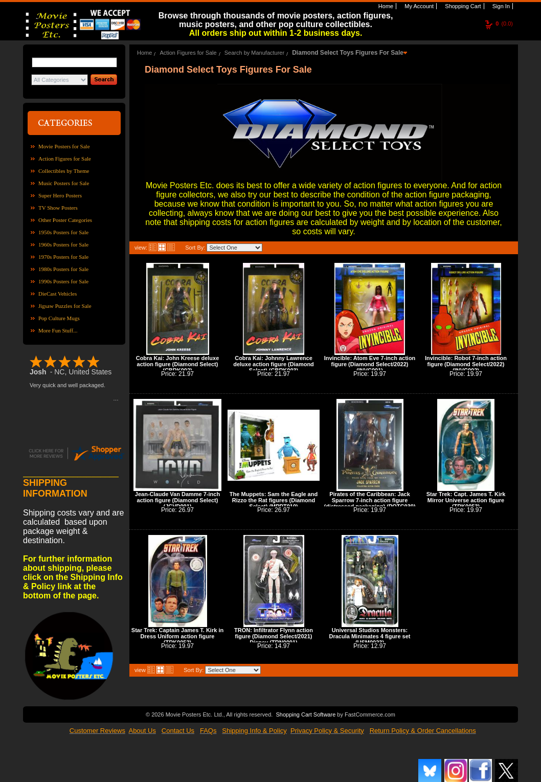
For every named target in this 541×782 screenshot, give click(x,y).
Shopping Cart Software (305, 714)
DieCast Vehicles (57, 294)
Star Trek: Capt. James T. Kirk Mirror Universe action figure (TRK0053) (466, 500)
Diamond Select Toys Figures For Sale (347, 52)
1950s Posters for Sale (63, 232)
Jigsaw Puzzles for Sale (65, 306)
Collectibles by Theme (63, 171)
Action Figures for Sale (64, 158)
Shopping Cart (462, 6)
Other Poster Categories (65, 220)
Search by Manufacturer (254, 53)
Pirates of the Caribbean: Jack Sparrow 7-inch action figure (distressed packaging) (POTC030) (369, 500)
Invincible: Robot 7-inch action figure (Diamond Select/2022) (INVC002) (466, 364)
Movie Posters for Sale (64, 146)
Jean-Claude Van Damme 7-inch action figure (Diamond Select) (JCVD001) (177, 500)
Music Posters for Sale (63, 183)
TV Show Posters (58, 208)
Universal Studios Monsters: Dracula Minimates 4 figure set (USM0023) (370, 636)
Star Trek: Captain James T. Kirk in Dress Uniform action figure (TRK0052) (177, 636)
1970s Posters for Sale (63, 257)
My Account (418, 6)
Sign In (500, 6)
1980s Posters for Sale (63, 269)
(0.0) (504, 23)
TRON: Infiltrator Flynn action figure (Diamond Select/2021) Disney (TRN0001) (273, 636)
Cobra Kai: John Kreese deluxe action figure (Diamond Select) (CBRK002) (177, 364)
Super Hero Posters (60, 195)
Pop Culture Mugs (59, 318)
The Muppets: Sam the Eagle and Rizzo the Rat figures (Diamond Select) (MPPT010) (274, 500)
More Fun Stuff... (58, 330)
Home (385, 6)
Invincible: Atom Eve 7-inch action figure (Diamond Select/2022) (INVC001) (370, 364)
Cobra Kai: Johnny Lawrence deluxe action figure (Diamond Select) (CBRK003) (273, 364)
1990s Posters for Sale (63, 281)
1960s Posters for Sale (63, 244)
